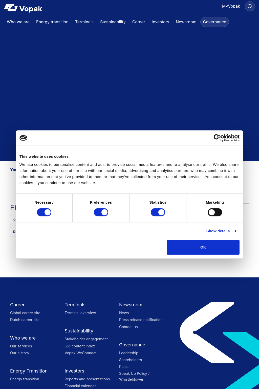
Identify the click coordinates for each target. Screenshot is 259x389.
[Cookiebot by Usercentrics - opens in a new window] (217, 138)
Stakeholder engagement (86, 339)
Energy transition (24, 379)
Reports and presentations (87, 379)
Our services (21, 346)
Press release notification (141, 319)
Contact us (128, 327)
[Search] (250, 6)
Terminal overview (80, 313)
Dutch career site (24, 319)
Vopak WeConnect (80, 353)
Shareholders (130, 360)
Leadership (128, 353)
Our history (19, 353)
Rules (123, 366)
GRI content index (79, 346)
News (124, 313)
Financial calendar (80, 386)
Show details (218, 231)
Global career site (25, 313)
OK (203, 247)
